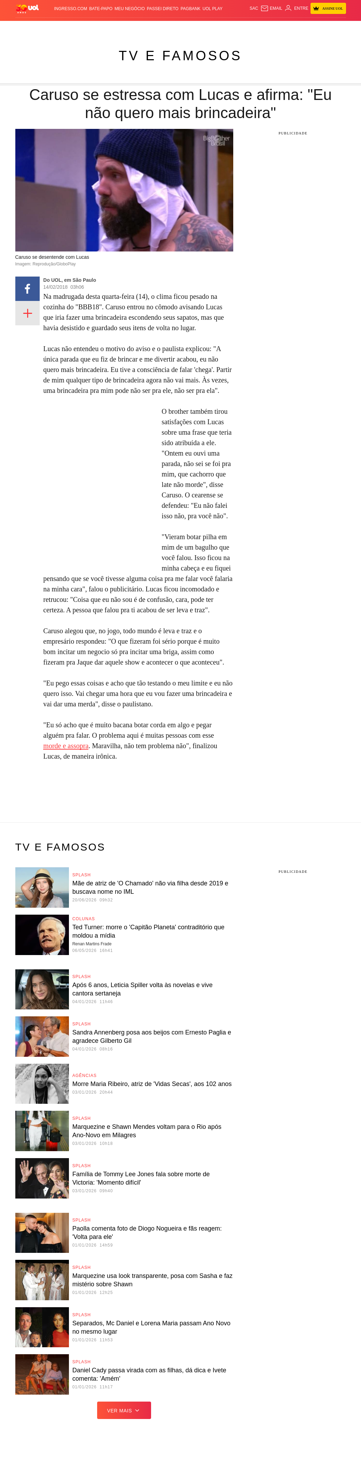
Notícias (62, 28)
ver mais (124, 1410)
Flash (45, 28)
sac (254, 8)
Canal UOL (278, 28)
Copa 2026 (177, 28)
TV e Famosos (180, 55)
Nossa (297, 28)
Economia (121, 28)
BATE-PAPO (100, 8)
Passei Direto (163, 8)
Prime (319, 28)
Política (82, 28)
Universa (216, 28)
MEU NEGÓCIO (130, 8)
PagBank (191, 8)
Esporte (156, 28)
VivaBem (236, 28)
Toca (332, 28)
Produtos (27, 28)
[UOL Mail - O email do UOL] (271, 8)
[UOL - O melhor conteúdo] (27, 8)
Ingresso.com (70, 8)
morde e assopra (65, 746)
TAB (309, 28)
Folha (139, 28)
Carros (101, 28)
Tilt (249, 28)
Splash (196, 28)
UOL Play (212, 8)
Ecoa (260, 28)
